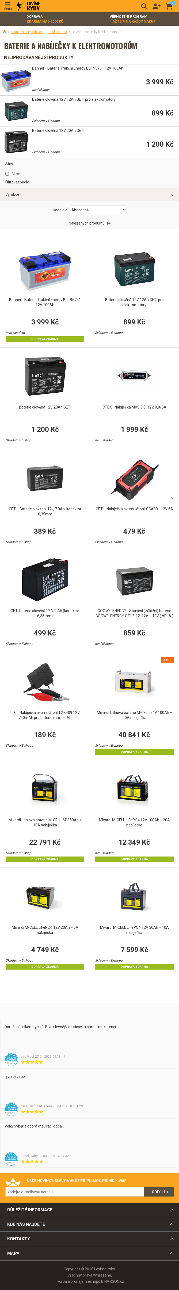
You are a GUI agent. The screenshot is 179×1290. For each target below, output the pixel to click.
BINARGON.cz (112, 1281)
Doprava (44, 19)
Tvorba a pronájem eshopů (77, 1281)
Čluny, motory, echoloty (27, 32)
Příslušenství (57, 32)
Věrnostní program (133, 19)
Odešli (158, 1192)
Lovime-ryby (28, 6)
